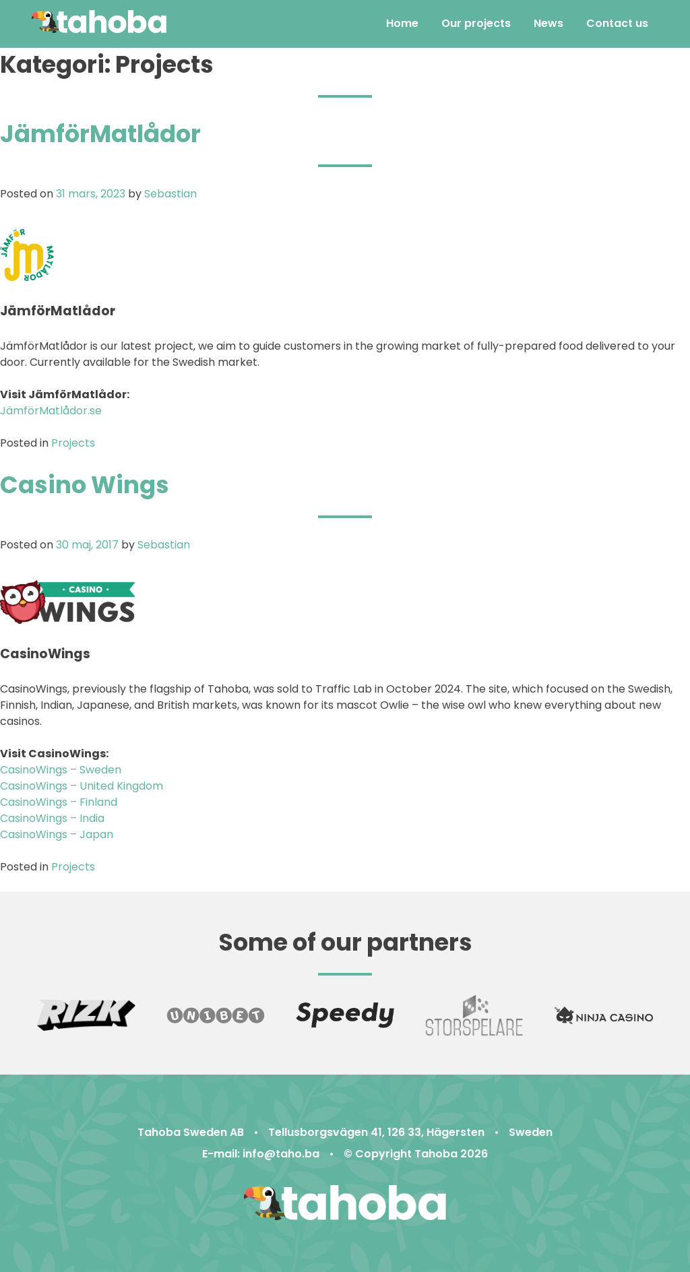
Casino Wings (84, 484)
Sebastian (170, 193)
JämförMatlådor (100, 133)
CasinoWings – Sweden (60, 769)
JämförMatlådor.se (51, 410)
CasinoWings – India (52, 818)
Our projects (476, 23)
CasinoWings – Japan (56, 834)
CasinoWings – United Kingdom (81, 786)
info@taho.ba (281, 1154)
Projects (73, 443)
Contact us (617, 23)
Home (402, 23)
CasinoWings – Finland (58, 802)
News (548, 23)
